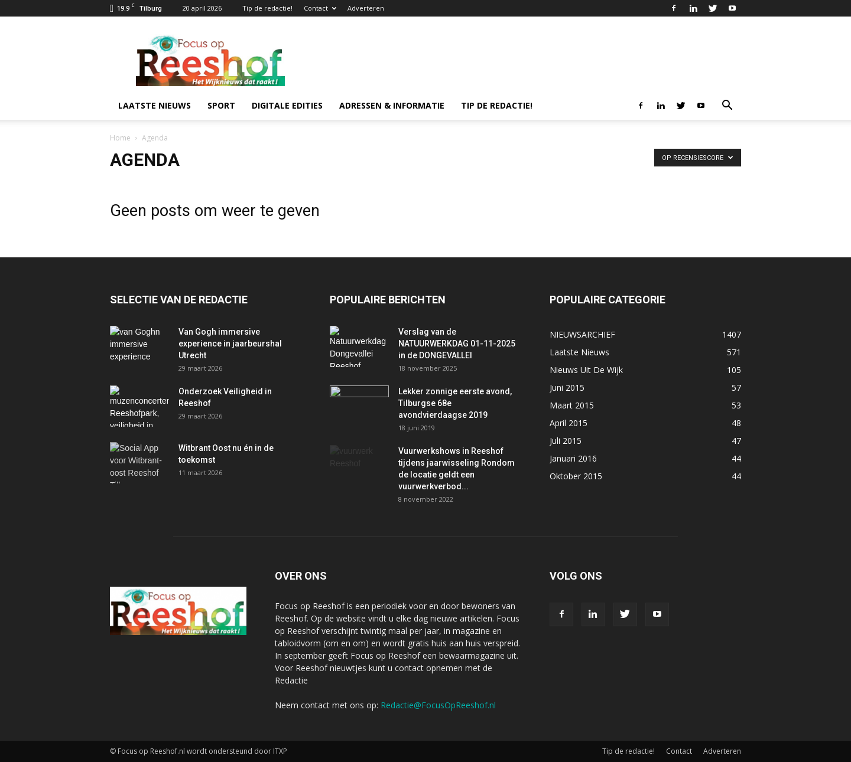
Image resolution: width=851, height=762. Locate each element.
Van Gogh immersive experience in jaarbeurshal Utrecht (230, 343)
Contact (320, 8)
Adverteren (365, 8)
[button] (727, 106)
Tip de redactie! (267, 8)
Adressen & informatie (391, 105)
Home (120, 138)
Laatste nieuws (154, 105)
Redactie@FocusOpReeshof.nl (438, 705)
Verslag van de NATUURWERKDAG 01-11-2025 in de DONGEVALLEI (456, 343)
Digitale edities (287, 105)
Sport (221, 105)
